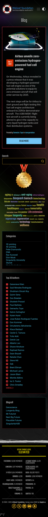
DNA (8, 252)
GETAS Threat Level (24, 451)
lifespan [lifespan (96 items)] (8, 215)
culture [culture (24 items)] (39, 202)
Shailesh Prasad (17, 301)
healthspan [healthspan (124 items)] (13, 208)
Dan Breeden (15, 298)
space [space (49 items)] (8, 222)
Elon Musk (10, 257)
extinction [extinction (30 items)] (18, 206)
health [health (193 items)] (40, 205)
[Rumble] (35, 506)
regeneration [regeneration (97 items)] (23, 218)
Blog (24, 20)
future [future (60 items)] (23, 205)
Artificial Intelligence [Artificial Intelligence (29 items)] (38, 195)
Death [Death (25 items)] (43, 202)
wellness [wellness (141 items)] (24, 225)
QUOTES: (28, 493)
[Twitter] (19, 506)
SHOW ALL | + (10, 388)
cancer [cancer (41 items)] (27, 202)
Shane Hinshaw (17, 347)
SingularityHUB (13, 423)
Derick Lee (14, 340)
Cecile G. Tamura (17, 333)
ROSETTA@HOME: (14, 488)
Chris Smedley (16, 385)
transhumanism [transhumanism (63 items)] (37, 222)
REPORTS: (29, 480)
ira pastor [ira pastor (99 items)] (22, 212)
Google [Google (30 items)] (34, 206)
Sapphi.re (43, 502)
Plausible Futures (14, 420)
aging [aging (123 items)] (8, 194)
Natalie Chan (16, 357)
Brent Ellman (15, 367)
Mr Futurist (11, 414)
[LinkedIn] (24, 506)
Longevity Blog (12, 410)
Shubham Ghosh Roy (19, 291)
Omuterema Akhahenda (20, 326)
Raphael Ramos (17, 350)
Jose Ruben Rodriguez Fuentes (24, 319)
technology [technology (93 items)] (25, 222)
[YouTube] (29, 506)
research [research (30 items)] (32, 219)
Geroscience (11, 407)
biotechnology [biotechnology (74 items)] (39, 198)
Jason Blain (15, 374)
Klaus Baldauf (16, 329)
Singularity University (15, 260)
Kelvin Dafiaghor (17, 312)
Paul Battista (16, 305)
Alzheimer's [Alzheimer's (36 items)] (17, 195)
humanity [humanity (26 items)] (21, 209)
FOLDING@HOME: (8, 484)
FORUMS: (17, 493)
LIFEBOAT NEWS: (31, 461)
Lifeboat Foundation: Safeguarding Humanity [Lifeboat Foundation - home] (17, 9)
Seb (11, 364)
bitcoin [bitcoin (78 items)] (7, 201)
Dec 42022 (10, 63)
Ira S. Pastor (15, 381)
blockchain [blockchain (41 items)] (14, 202)
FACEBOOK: (7, 461)
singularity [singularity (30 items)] (41, 219)
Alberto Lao (15, 343)
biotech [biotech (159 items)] (28, 198)
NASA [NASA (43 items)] (24, 216)
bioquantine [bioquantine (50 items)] (8, 199)
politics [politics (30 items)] (36, 216)
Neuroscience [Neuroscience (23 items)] (30, 216)
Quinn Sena (15, 295)
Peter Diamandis (13, 249)
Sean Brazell (15, 353)
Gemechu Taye (18, 132)
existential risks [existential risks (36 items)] (10, 206)
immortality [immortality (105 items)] (36, 208)
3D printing (11, 244)
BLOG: (27, 472)
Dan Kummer (16, 322)
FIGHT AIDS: (10, 480)
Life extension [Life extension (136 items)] (35, 212)
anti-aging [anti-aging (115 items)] (26, 194)
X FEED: (8, 472)
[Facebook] (14, 506)
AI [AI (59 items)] (12, 195)
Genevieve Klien (17, 284)
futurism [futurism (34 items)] (29, 206)
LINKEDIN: (9, 467)
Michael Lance (16, 371)
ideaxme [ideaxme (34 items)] (27, 209)
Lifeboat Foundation (18, 502)
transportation (30, 132)
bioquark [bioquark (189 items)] (18, 198)
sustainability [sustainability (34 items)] (15, 222)
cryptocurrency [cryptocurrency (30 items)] (34, 202)
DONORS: (15, 476)
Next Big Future (13, 417)
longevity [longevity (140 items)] (17, 215)
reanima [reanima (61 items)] (41, 216)
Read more (24, 141)
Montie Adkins (16, 378)
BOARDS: (28, 476)
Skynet (9, 263)
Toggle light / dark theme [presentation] (43, 9)
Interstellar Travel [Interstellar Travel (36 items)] (12, 213)
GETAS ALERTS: (30, 467)
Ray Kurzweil (12, 255)
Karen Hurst (15, 315)
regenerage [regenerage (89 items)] (11, 218)
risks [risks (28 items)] (36, 219)
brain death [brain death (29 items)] (21, 202)
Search (43, 161)
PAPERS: (28, 488)
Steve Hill (14, 360)
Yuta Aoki (14, 336)
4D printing (11, 247)
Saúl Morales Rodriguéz (20, 288)
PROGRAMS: (29, 484)
